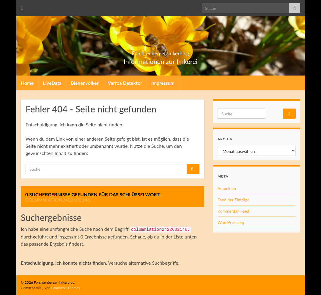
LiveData (52, 83)
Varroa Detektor (125, 83)
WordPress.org (231, 222)
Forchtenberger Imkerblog (160, 51)
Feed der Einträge (234, 199)
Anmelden (227, 188)
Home (27, 83)
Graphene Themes (65, 287)
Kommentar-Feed (233, 211)
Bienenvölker (84, 83)
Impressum (162, 83)
